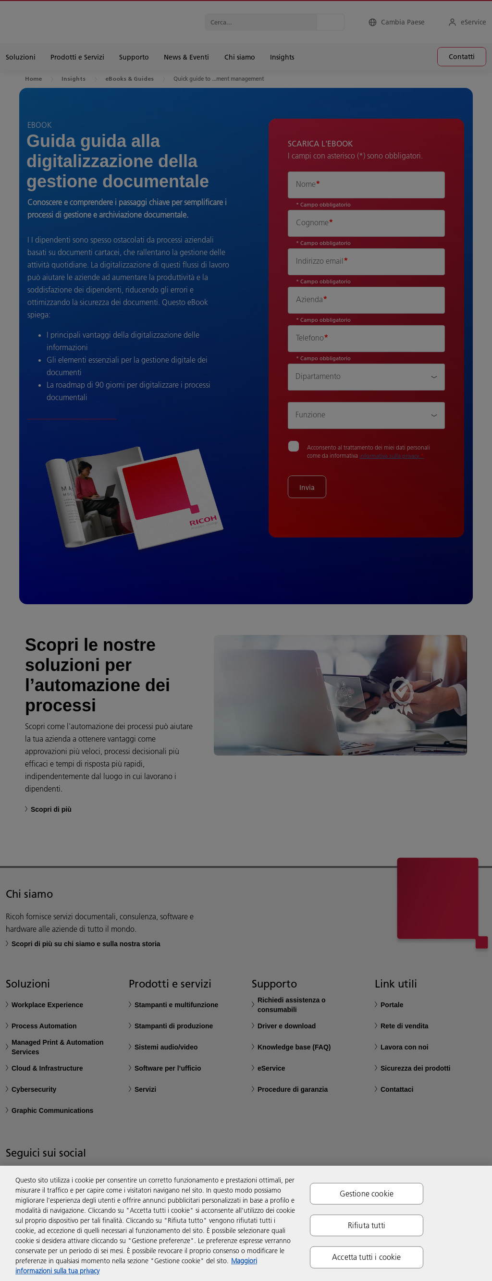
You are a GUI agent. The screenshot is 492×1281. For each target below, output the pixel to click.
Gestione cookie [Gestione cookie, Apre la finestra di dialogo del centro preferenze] (367, 1193)
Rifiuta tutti (366, 1225)
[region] (246, 1223)
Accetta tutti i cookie (366, 1257)
